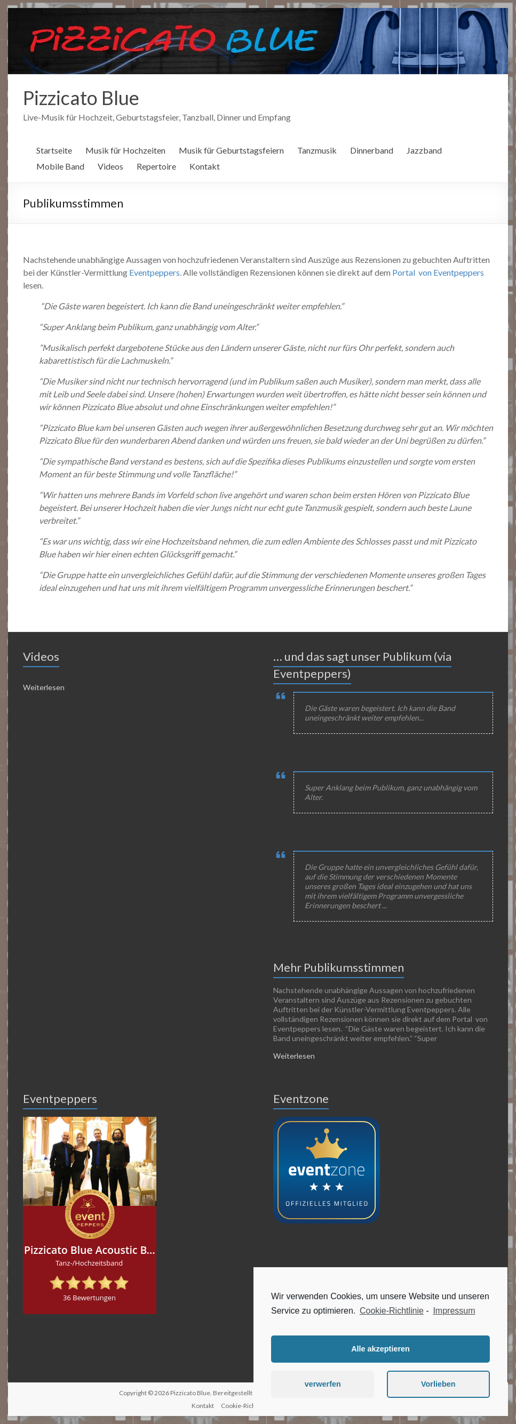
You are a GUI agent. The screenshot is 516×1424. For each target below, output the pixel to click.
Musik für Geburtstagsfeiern (231, 150)
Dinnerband (371, 150)
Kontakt (204, 166)
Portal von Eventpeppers (438, 272)
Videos (110, 166)
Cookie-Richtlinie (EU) (252, 1406)
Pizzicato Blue (81, 97)
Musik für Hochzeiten (125, 150)
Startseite (54, 150)
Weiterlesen (44, 687)
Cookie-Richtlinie (392, 1310)
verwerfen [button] (323, 1384)
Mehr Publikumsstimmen (338, 967)
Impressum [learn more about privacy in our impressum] (454, 1310)
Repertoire (156, 166)
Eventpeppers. (155, 272)
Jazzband (424, 150)
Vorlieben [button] (438, 1384)
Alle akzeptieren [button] (380, 1349)
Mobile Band (60, 166)
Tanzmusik (317, 150)
